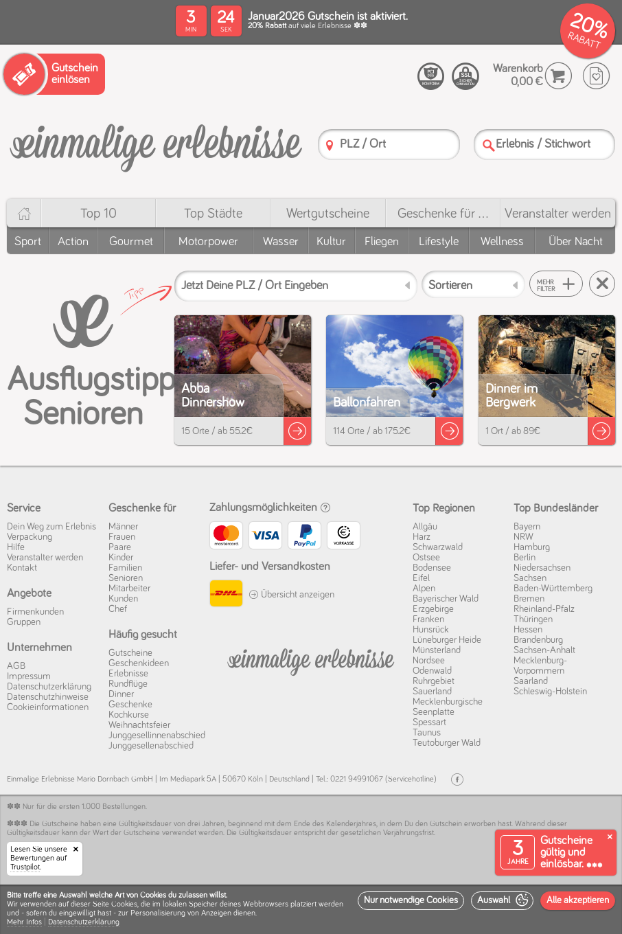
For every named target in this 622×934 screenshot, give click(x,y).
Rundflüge (128, 684)
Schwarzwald (438, 547)
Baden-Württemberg (553, 588)
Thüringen (533, 619)
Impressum (29, 676)
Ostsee (426, 557)
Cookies (124, 904)
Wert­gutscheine (327, 213)
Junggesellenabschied (151, 746)
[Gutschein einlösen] (54, 74)
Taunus (427, 733)
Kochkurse (128, 715)
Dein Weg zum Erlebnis (51, 527)
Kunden (123, 599)
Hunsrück (431, 630)
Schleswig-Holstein (550, 691)
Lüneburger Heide (447, 640)
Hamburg (532, 547)
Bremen (529, 599)
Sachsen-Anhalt (544, 650)
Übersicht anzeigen (291, 595)
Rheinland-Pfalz (544, 609)
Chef (117, 609)
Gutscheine (130, 653)
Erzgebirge (433, 609)
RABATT (583, 41)
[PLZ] (329, 145)
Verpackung (29, 537)
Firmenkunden (35, 612)
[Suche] (489, 145)
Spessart (429, 722)
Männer (123, 527)
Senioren (125, 578)
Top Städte (213, 213)
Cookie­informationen (48, 707)
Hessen (528, 630)
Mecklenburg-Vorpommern (540, 666)
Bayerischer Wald (446, 599)
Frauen (121, 537)
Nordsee (429, 660)
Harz (421, 537)
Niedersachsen (542, 568)
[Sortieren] (473, 284)
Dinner (121, 694)
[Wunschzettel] (596, 76)
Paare (119, 547)
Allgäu (425, 527)
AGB (16, 666)
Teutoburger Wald (447, 743)
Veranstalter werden (558, 213)
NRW (523, 537)
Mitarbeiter (129, 588)
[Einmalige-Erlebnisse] (155, 143)
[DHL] (225, 595)
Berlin (524, 557)
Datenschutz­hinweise (48, 697)
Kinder (120, 557)
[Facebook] (457, 780)
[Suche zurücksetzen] (602, 284)
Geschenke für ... (443, 213)
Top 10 (98, 213)
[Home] (24, 213)
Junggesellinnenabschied (156, 735)
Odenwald (432, 671)
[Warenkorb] (558, 76)
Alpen (424, 588)
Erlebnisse (128, 674)
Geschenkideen (138, 663)
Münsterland (437, 650)
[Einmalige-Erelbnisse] (310, 659)
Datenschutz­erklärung (49, 687)
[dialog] (311, 909)
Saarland (531, 681)
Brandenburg (538, 640)
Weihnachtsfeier (139, 725)
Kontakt (22, 568)
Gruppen (24, 622)
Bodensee (432, 568)
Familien (125, 568)
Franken (428, 619)
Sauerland (432, 691)
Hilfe (16, 547)
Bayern (527, 527)
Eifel (421, 578)
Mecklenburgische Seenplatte (448, 707)
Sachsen (530, 578)
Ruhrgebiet (433, 681)
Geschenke (130, 704)
